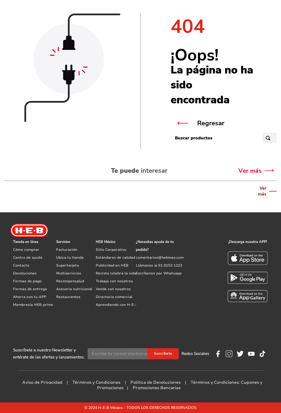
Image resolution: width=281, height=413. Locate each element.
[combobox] (224, 139)
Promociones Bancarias (157, 387)
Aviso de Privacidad (42, 382)
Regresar (210, 123)
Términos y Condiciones (96, 382)
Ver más (262, 191)
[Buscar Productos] (269, 138)
